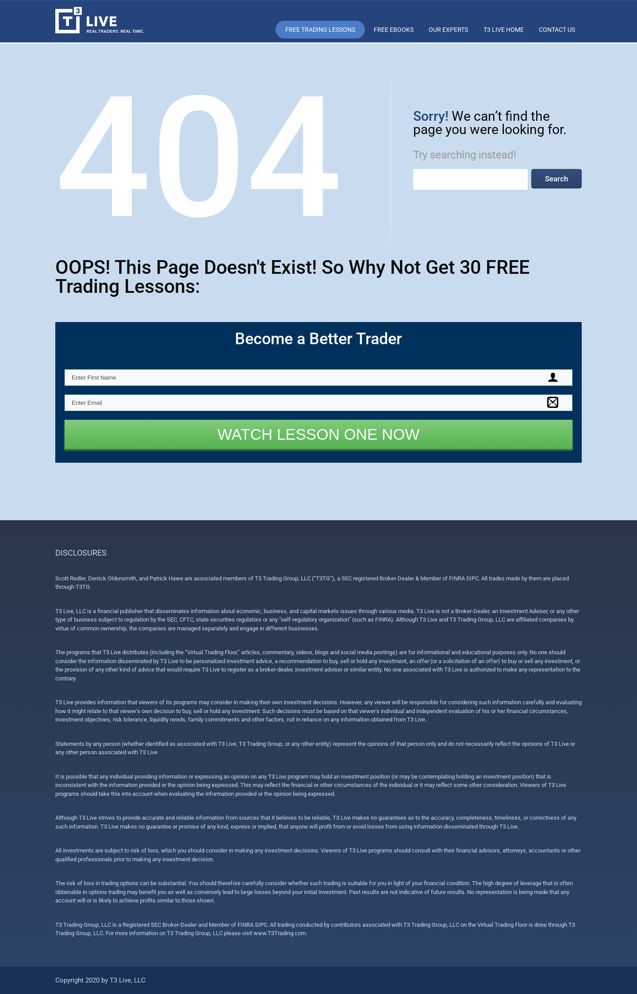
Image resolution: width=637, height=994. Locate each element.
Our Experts (448, 29)
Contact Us (557, 29)
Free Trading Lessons (320, 29)
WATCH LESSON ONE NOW (319, 434)
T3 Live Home (504, 29)
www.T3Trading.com (279, 933)
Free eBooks (394, 29)
